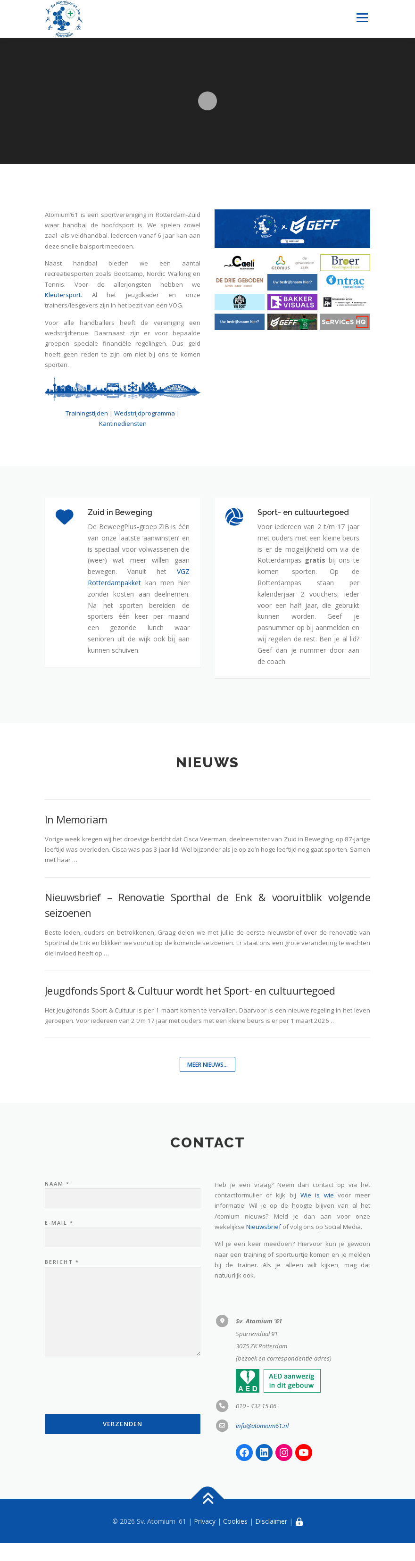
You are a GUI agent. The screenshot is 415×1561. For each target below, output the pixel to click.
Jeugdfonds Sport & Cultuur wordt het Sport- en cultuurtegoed (190, 1008)
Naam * (122, 1208)
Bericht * (122, 1326)
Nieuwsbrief (263, 1244)
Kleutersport (63, 295)
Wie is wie (317, 1213)
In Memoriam (76, 837)
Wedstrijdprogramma (144, 413)
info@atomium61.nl (262, 1443)
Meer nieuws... (207, 1082)
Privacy (205, 1538)
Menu (362, 17)
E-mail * (122, 1248)
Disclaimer (271, 1538)
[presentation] (116, 1405)
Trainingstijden (87, 413)
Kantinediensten (123, 423)
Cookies (235, 1538)
